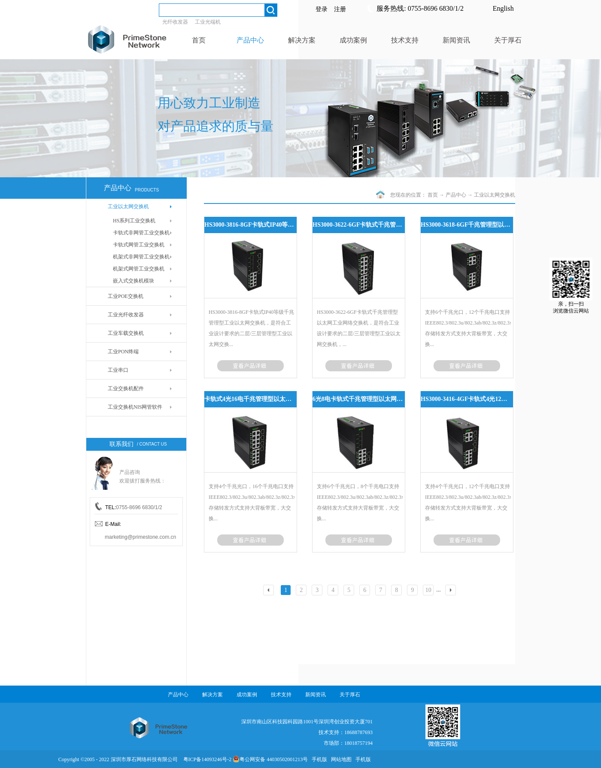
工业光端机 (208, 22)
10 (428, 590)
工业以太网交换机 (494, 195)
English (503, 8)
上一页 (270, 590)
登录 (322, 9)
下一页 (451, 590)
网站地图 (340, 759)
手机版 (318, 759)
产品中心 (456, 195)
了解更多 (250, 365)
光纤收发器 (175, 22)
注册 (340, 9)
